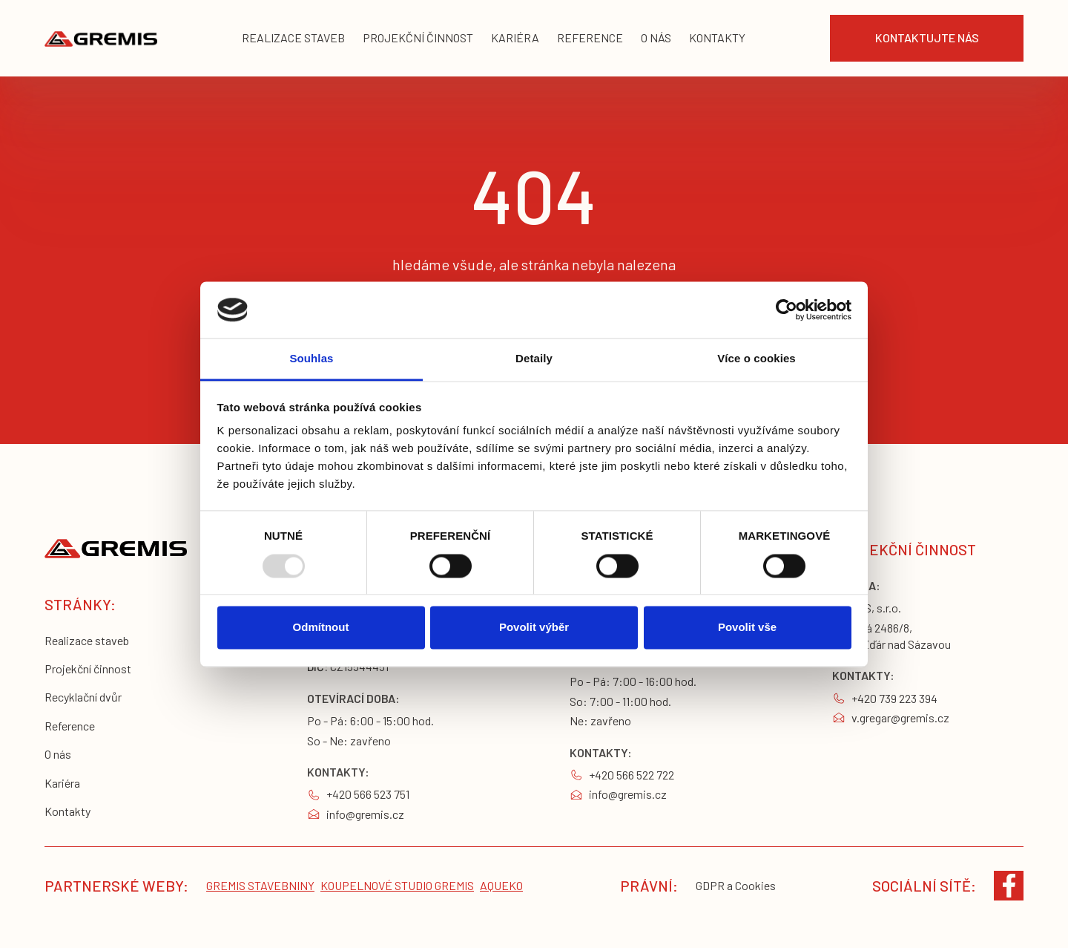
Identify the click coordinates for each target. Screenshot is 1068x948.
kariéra (515, 37)
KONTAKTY (717, 37)
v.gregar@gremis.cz (900, 717)
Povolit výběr (534, 627)
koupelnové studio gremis (397, 885)
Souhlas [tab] (311, 359)
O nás (57, 754)
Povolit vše (747, 627)
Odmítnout (321, 627)
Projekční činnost (87, 668)
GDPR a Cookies (736, 885)
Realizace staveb (86, 640)
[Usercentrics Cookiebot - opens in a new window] (786, 309)
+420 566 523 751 (367, 794)
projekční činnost (418, 37)
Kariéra (62, 783)
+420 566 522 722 (631, 775)
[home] (100, 38)
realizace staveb (293, 37)
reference (590, 37)
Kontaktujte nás (927, 37)
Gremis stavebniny (260, 885)
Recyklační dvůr (83, 697)
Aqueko (501, 885)
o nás (656, 37)
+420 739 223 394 (894, 698)
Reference (69, 726)
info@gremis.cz (365, 814)
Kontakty (67, 811)
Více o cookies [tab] (756, 359)
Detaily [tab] (534, 359)
